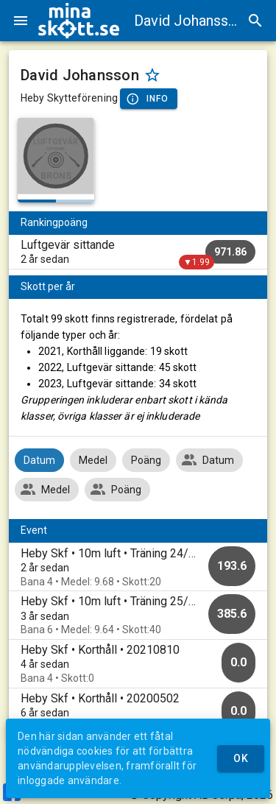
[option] (138, 567)
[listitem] (138, 252)
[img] (78, 20)
